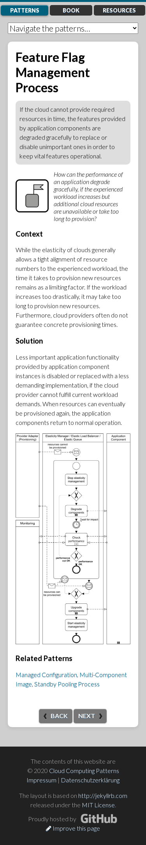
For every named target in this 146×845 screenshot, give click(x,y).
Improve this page (73, 828)
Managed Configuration (46, 674)
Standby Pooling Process (67, 683)
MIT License (98, 804)
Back (59, 715)
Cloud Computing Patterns (84, 770)
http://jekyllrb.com (102, 795)
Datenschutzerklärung (90, 780)
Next (86, 715)
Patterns (24, 10)
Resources (119, 10)
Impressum (41, 780)
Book (71, 10)
